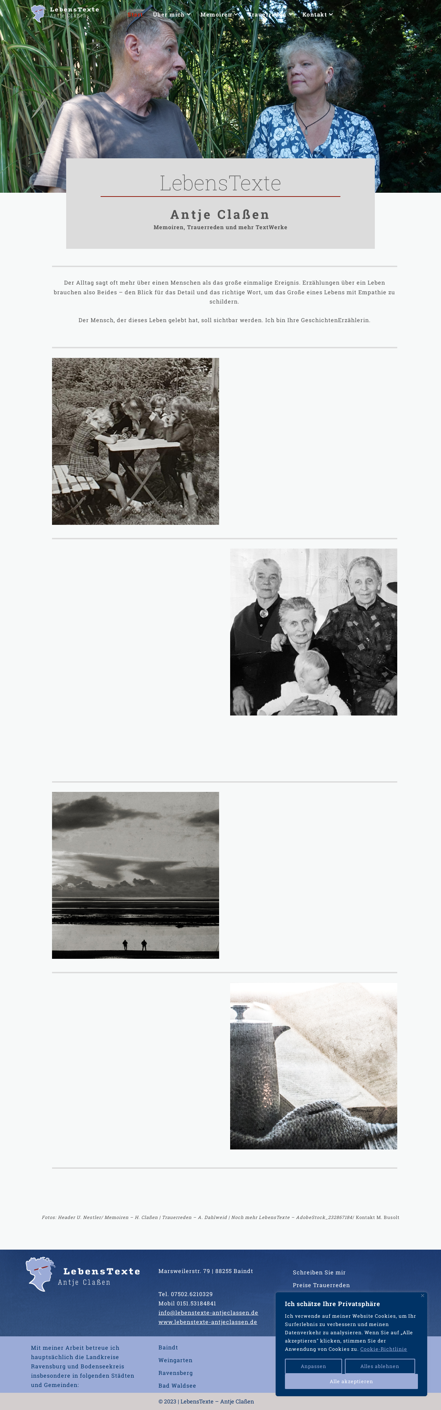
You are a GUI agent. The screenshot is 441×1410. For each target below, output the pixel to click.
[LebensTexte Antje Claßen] (65, 14)
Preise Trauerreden (321, 1285)
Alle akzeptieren (351, 1381)
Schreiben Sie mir (319, 1272)
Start (135, 14)
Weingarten (175, 1360)
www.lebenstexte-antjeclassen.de (207, 1321)
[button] (188, 14)
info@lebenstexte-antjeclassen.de (208, 1312)
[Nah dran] (422, 1295)
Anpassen (313, 1366)
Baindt (168, 1347)
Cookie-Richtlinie (383, 1349)
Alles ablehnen (379, 1366)
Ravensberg (175, 1372)
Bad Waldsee (177, 1385)
